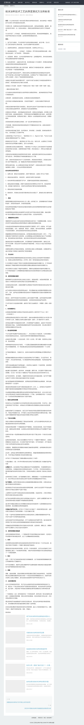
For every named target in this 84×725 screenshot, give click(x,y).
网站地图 (52, 722)
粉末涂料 (60, 49)
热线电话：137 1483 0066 (72, 2)
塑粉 (65, 49)
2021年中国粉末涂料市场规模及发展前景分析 (37, 708)
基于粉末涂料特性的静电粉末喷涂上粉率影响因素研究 (39, 616)
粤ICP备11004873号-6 (44, 722)
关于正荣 (49, 2)
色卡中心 (27, 2)
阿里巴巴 (40, 717)
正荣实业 (7, 2)
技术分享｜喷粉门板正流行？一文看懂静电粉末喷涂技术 (39, 665)
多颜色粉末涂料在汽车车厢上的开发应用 (18, 702)
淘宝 (45, 717)
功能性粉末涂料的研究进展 (35, 632)
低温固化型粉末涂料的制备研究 (36, 649)
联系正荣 (56, 2)
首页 (14, 2)
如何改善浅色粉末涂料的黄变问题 (37, 681)
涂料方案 (20, 2)
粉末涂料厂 (49, 717)
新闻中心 (42, 2)
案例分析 (34, 2)
